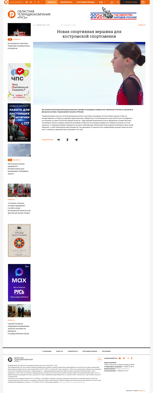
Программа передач (86, 2)
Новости (52, 2)
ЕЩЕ (102, 2)
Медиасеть (141, 390)
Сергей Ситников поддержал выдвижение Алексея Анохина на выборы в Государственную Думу (19, 329)
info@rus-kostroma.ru (122, 368)
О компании (46, 351)
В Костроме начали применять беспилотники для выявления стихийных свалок (19, 169)
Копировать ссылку (69, 25)
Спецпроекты (66, 2)
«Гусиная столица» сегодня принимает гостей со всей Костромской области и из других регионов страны (19, 209)
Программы (106, 351)
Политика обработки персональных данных (74, 382)
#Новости (141, 25)
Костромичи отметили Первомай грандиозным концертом (19, 47)
